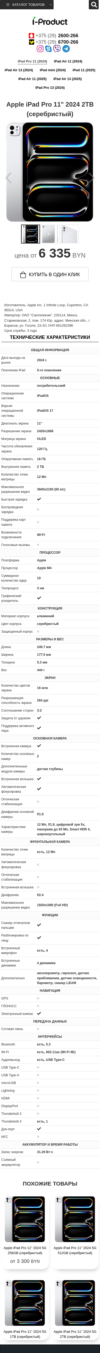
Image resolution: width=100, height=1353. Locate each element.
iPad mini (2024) (53, 70)
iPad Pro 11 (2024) (32, 61)
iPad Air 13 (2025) (67, 79)
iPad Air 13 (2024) (19, 70)
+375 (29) (53, 35)
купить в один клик (50, 275)
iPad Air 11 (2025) (32, 79)
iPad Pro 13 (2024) (50, 88)
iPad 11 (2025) (84, 70)
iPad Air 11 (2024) (68, 61)
